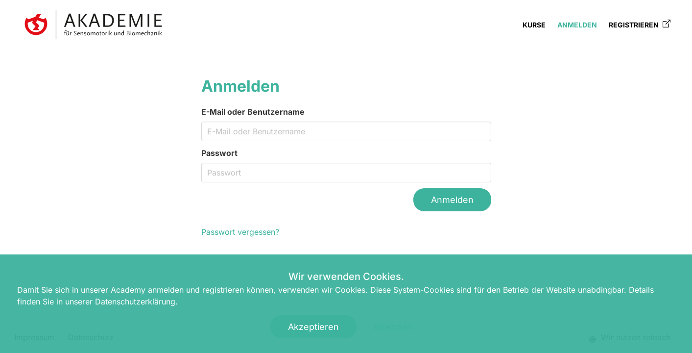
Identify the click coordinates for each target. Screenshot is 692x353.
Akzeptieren (313, 327)
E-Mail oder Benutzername (253, 112)
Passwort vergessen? (240, 232)
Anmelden (577, 25)
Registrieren (639, 24)
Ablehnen (393, 327)
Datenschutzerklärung (135, 301)
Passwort (219, 153)
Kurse (534, 25)
